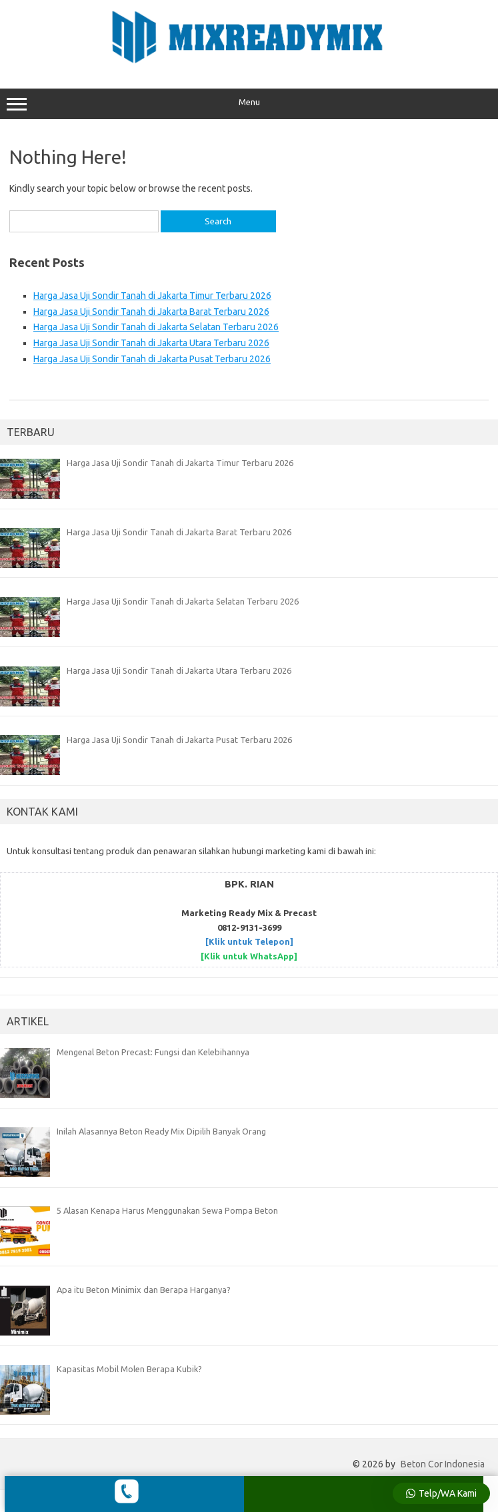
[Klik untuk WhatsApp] (249, 956)
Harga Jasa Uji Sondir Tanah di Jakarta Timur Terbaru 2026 (152, 295)
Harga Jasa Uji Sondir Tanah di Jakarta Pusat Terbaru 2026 (152, 359)
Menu (249, 104)
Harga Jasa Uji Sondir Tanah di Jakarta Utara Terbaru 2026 (151, 343)
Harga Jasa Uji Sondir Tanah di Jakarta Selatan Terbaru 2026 (156, 327)
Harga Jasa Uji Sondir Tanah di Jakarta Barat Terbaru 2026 (151, 311)
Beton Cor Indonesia (443, 1464)
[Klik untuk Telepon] (249, 941)
